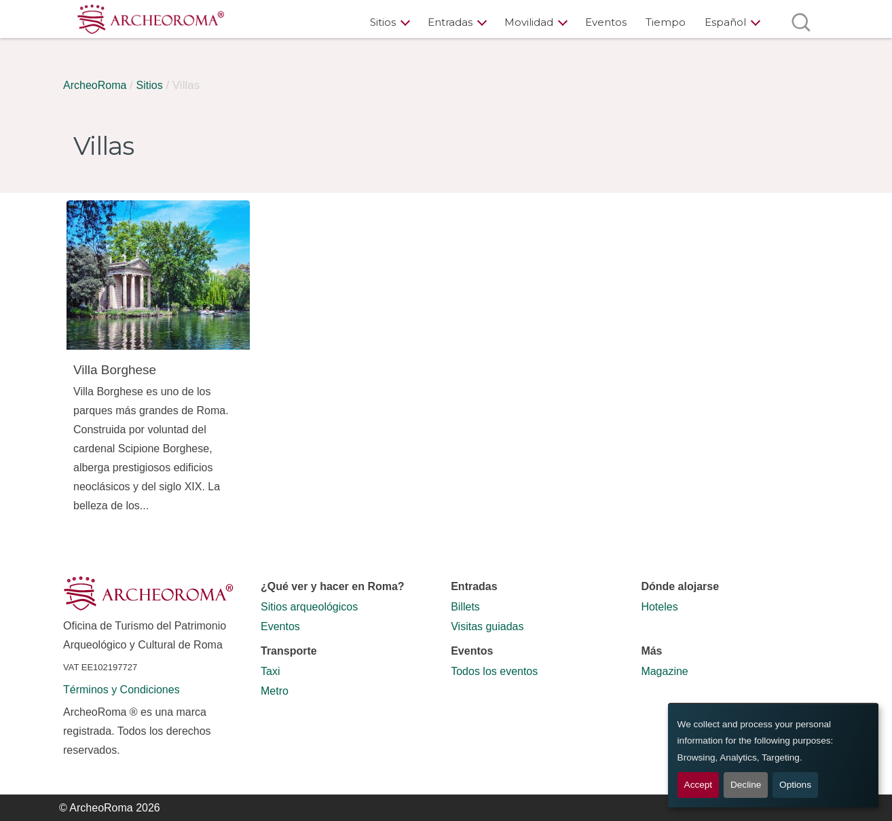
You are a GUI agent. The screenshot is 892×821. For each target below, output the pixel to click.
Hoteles (659, 607)
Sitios (383, 22)
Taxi (270, 671)
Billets (465, 607)
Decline (745, 785)
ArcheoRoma (94, 85)
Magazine (664, 671)
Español (725, 22)
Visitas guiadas (487, 626)
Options (795, 785)
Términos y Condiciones (121, 689)
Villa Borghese (114, 370)
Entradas (450, 22)
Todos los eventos (494, 671)
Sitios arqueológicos (309, 607)
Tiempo (666, 22)
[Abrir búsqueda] (800, 22)
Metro (275, 691)
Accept (698, 785)
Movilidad (528, 22)
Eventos (606, 22)
